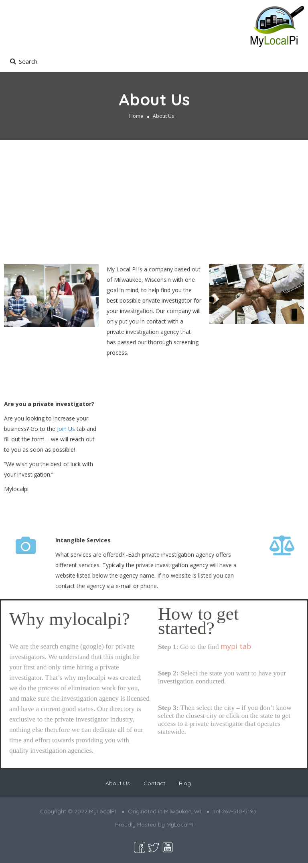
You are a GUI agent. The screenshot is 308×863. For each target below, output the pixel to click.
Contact (154, 783)
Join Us (66, 429)
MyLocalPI (179, 824)
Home (136, 116)
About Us (117, 783)
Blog (185, 783)
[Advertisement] (154, 200)
